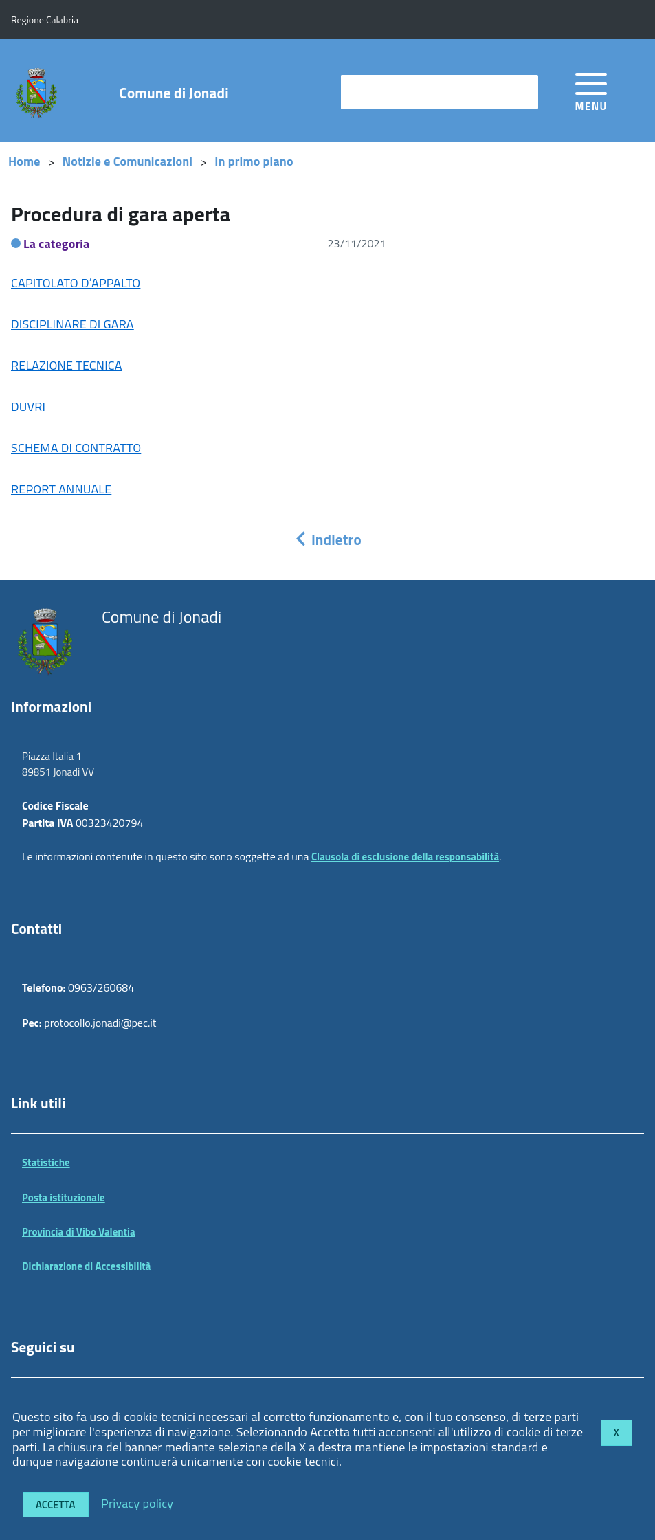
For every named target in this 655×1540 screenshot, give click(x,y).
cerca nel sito (379, 92)
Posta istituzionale (63, 1197)
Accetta (56, 1505)
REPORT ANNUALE (61, 489)
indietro (327, 539)
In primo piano (253, 161)
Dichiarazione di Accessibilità (86, 1266)
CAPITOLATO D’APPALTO (75, 283)
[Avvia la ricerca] (521, 92)
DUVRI (28, 406)
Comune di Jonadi (174, 93)
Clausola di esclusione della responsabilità (405, 856)
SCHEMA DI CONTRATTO (76, 447)
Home (24, 161)
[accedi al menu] (591, 90)
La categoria (56, 243)
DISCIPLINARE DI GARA (72, 324)
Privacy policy (137, 1502)
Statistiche (46, 1162)
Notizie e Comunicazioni (127, 161)
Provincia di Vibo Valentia (78, 1232)
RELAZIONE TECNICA (66, 365)
